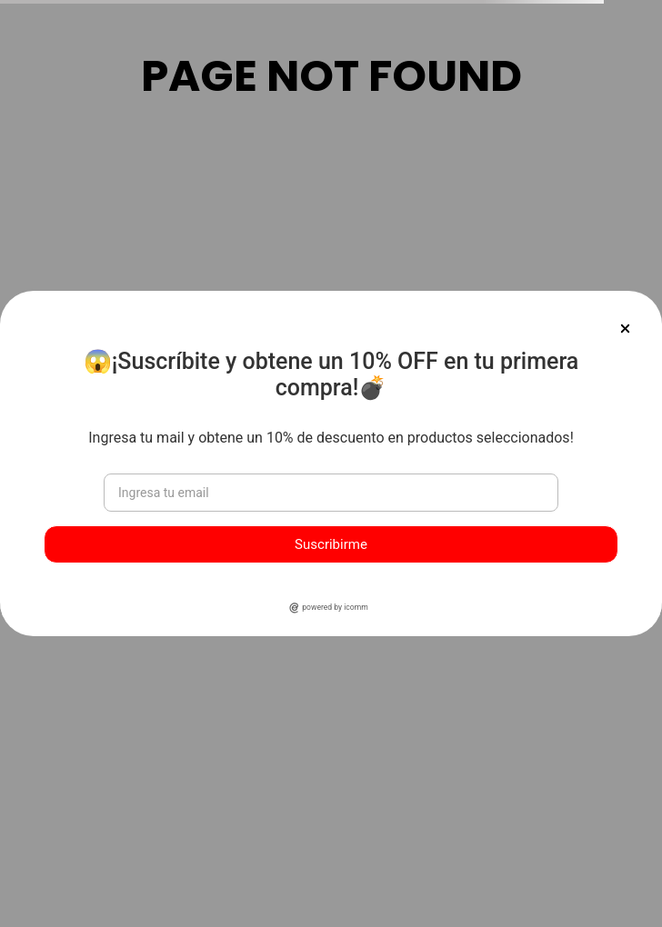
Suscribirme (331, 544)
